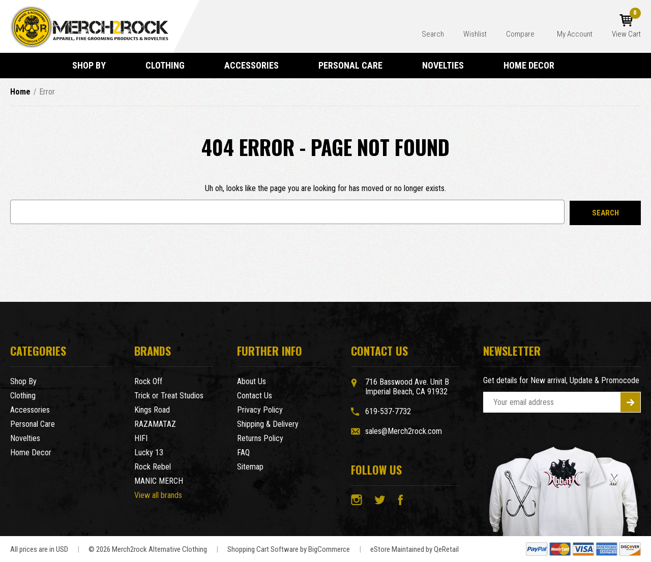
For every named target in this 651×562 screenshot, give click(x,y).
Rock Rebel (152, 467)
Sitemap (250, 467)
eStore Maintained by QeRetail (414, 549)
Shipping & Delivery (268, 424)
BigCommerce (329, 549)
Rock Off (148, 381)
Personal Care (355, 65)
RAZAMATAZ (155, 424)
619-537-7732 (388, 411)
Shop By (93, 65)
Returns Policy (260, 438)
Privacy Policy (260, 410)
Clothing (169, 65)
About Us (251, 381)
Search (433, 34)
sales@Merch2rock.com (403, 431)
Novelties (447, 65)
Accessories (256, 65)
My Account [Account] (575, 34)
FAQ (243, 452)
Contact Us (254, 395)
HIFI (140, 438)
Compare (521, 34)
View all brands (158, 495)
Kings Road (152, 410)
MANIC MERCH (158, 481)
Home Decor (534, 65)
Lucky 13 (148, 452)
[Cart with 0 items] (626, 26)
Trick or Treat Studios (168, 395)
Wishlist (475, 34)
